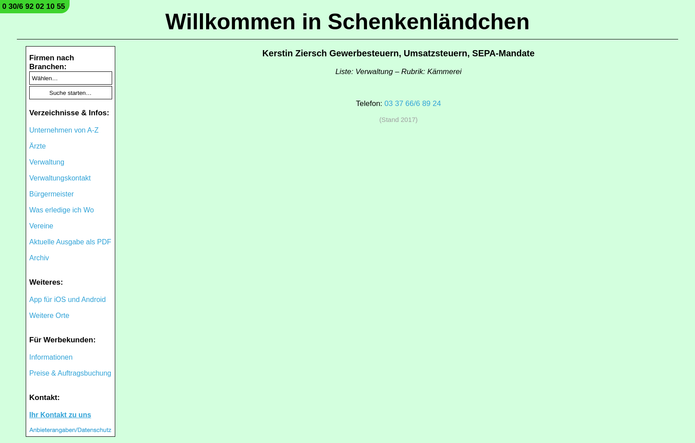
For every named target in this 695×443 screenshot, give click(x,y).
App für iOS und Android (67, 299)
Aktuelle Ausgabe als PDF (70, 242)
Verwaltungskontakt (60, 178)
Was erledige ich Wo (61, 210)
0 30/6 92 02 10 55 (33, 6)
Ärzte (37, 146)
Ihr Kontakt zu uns (60, 415)
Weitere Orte (49, 315)
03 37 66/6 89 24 (412, 103)
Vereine (41, 226)
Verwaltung (46, 162)
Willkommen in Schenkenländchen (347, 21)
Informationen (51, 357)
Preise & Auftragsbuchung (70, 373)
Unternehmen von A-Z (64, 130)
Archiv (39, 258)
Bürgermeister (51, 194)
